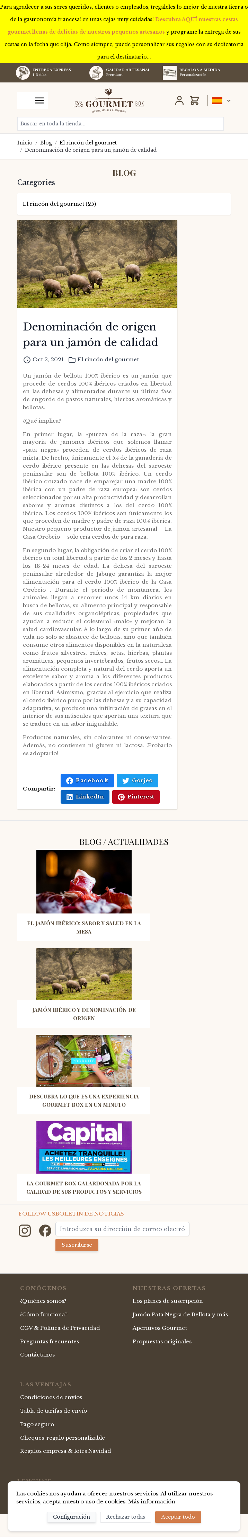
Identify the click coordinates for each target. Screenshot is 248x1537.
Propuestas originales (162, 1341)
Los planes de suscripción (168, 1301)
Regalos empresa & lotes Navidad (65, 1451)
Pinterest (136, 796)
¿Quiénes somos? (43, 1301)
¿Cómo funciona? (44, 1314)
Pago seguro (37, 1424)
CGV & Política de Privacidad (60, 1328)
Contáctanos (37, 1354)
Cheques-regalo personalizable (62, 1437)
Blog (46, 143)
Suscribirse (77, 1245)
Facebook (87, 780)
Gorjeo (137, 780)
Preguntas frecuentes (49, 1341)
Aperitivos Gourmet (160, 1328)
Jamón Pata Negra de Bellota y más (180, 1314)
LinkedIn (85, 796)
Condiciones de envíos (51, 1397)
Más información (151, 1501)
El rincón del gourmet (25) (59, 204)
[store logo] (109, 100)
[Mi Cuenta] (179, 100)
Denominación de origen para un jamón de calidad (91, 150)
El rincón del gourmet (88, 143)
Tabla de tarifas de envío (53, 1410)
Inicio (25, 143)
